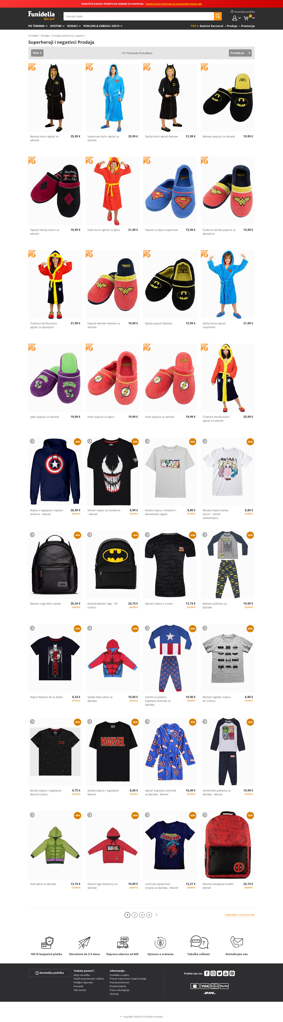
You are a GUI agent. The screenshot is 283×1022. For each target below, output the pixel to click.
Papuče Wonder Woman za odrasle (104, 325)
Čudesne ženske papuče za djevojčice (219, 231)
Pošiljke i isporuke (83, 982)
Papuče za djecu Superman (161, 230)
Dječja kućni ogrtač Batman (161, 136)
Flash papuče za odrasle (159, 417)
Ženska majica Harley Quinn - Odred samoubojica (215, 514)
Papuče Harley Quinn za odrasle (44, 231)
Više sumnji (80, 990)
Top (193, 26)
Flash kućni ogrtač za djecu (104, 230)
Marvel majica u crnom (159, 603)
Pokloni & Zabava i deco (101, 26)
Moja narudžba (82, 975)
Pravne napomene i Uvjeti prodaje (128, 978)
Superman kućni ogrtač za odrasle (103, 138)
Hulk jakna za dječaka (43, 884)
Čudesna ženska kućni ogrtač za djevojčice (43, 325)
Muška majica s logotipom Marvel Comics (46, 792)
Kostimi (56, 26)
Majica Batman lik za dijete (46, 697)
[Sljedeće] (156, 915)
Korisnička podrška (49, 973)
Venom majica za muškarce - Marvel (104, 512)
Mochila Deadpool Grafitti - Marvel (219, 885)
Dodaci (72, 26)
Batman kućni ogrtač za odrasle (44, 138)
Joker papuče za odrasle (44, 417)
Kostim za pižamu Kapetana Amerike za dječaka (158, 700)
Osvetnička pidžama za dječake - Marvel (216, 792)
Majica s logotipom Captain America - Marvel (46, 512)
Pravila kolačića (118, 986)
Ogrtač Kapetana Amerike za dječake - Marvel (160, 792)
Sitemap (114, 993)
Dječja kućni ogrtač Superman (214, 325)
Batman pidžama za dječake (215, 605)
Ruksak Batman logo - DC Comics (103, 605)
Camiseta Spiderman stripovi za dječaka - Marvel (161, 885)
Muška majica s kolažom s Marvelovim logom (160, 512)
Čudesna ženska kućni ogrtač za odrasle (216, 418)
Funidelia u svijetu (119, 975)
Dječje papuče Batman (158, 323)
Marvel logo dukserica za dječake (102, 885)
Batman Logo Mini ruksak (45, 603)
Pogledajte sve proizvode (240, 914)
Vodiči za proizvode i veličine (89, 978)
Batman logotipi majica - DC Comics (217, 699)
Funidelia (33, 35)
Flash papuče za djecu (101, 417)
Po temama (36, 26)
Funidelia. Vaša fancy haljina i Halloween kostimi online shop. (41, 16)
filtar (36, 53)
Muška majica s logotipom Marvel (103, 792)
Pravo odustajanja (119, 990)
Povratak (78, 986)
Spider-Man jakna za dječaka (100, 699)
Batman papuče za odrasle (219, 136)
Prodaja (45, 35)
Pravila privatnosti (119, 982)
